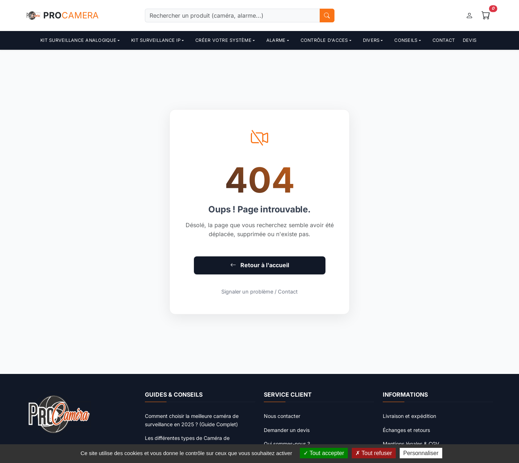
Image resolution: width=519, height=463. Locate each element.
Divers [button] (371, 40)
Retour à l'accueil (259, 265)
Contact (443, 40)
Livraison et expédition (409, 416)
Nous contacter (282, 416)
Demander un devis (287, 430)
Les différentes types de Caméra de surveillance (187, 442)
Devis (469, 40)
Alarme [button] (276, 40)
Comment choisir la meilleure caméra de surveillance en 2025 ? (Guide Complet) (192, 420)
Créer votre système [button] (223, 40)
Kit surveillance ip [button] (156, 40)
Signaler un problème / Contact (259, 291)
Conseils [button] (405, 40)
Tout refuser (373, 453)
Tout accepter (323, 453)
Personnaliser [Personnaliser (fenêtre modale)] (421, 453)
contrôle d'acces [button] (324, 40)
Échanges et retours (406, 430)
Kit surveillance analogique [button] (78, 40)
